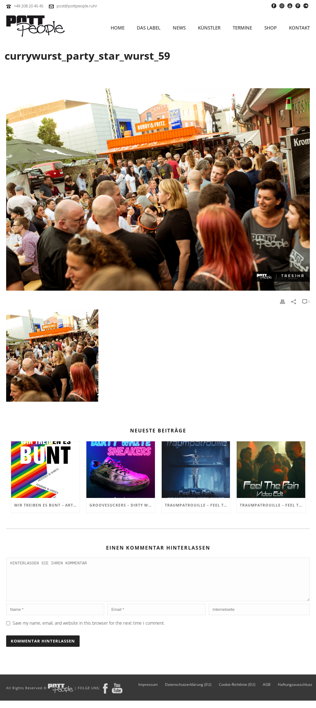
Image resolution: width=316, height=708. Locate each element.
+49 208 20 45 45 (28, 6)
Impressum (148, 692)
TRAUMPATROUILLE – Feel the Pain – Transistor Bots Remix (197, 505)
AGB (267, 692)
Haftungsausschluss (295, 692)
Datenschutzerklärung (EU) (188, 692)
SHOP (270, 28)
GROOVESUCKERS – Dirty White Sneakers (122, 505)
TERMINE (242, 28)
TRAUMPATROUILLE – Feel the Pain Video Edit (272, 505)
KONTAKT (299, 28)
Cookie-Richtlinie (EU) (237, 692)
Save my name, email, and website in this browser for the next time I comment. (89, 630)
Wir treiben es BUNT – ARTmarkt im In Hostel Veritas (47, 505)
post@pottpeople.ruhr (77, 6)
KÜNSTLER (209, 28)
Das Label (148, 28)
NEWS (179, 28)
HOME (117, 28)
